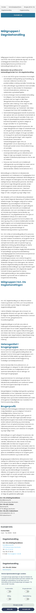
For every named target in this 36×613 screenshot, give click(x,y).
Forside (3, 7)
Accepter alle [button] (26, 609)
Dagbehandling (24, 10)
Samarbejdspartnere (15, 7)
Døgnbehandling (6, 10)
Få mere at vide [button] (18, 605)
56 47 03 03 (9, 549)
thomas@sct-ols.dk (14, 554)
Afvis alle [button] (10, 609)
